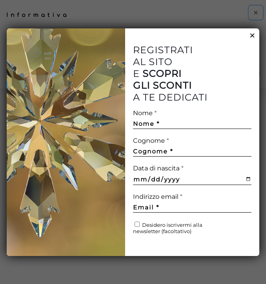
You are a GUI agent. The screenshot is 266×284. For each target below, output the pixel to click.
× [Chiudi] (252, 35)
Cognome (151, 140)
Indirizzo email (172, 196)
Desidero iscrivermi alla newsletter (167, 228)
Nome (145, 113)
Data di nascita (158, 168)
